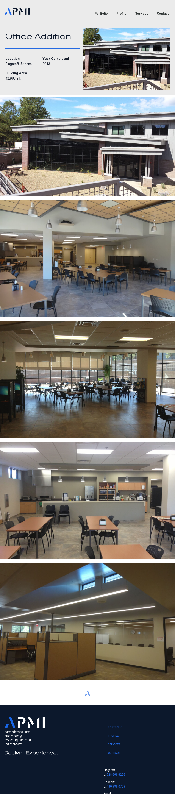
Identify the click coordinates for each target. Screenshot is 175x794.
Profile (121, 13)
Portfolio (101, 13)
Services (141, 13)
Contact (163, 13)
